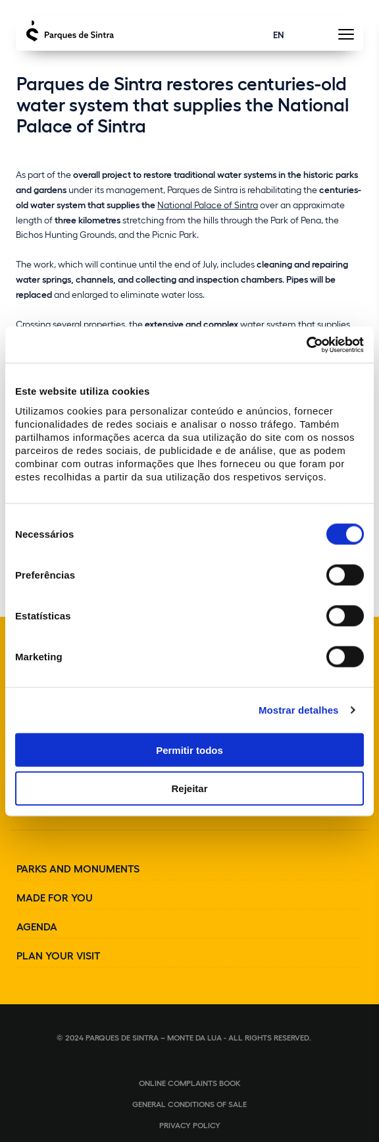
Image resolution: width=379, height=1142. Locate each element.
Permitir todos (189, 749)
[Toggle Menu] (345, 38)
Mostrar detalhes (299, 710)
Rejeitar (189, 788)
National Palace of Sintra (207, 204)
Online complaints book (190, 1082)
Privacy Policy (189, 1124)
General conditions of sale (189, 1103)
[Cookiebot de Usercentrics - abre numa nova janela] (306, 344)
